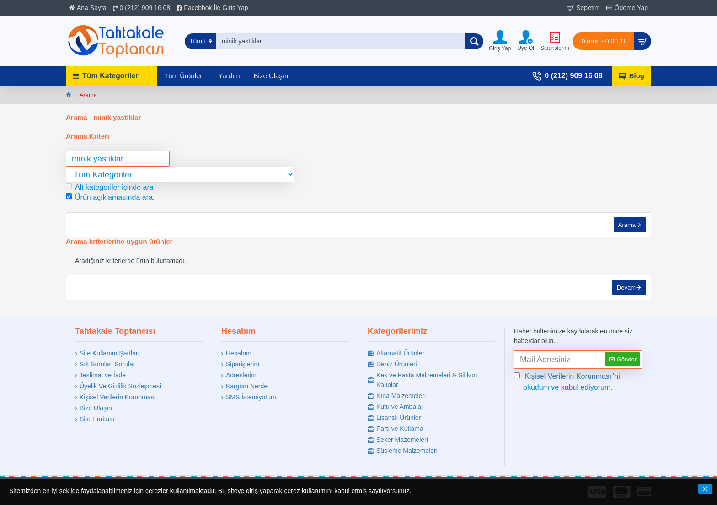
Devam (626, 287)
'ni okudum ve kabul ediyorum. (567, 381)
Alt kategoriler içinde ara (110, 187)
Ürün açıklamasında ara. (110, 197)
